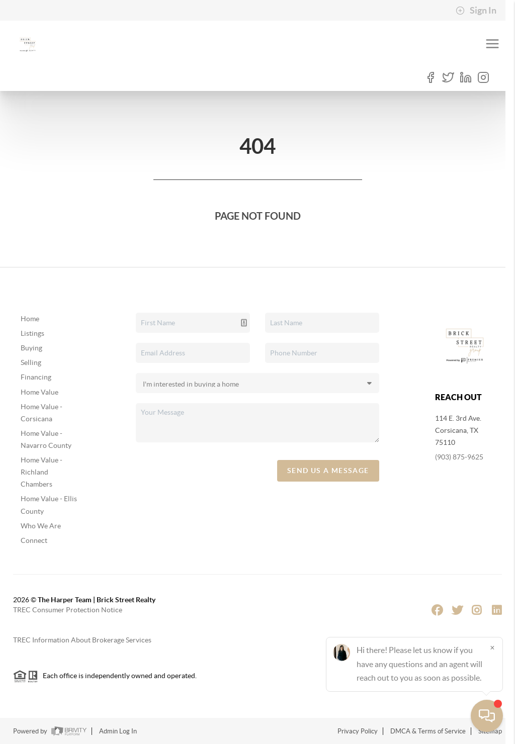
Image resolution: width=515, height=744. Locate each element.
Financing (36, 377)
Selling (31, 362)
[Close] (492, 647)
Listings (32, 333)
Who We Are (41, 526)
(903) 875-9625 (459, 457)
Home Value (39, 392)
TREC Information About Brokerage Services (82, 640)
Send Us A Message (328, 471)
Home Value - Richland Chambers (41, 472)
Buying (31, 348)
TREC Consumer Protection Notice (67, 610)
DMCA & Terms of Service (428, 731)
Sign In (476, 11)
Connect (34, 540)
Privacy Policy (357, 731)
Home (30, 319)
